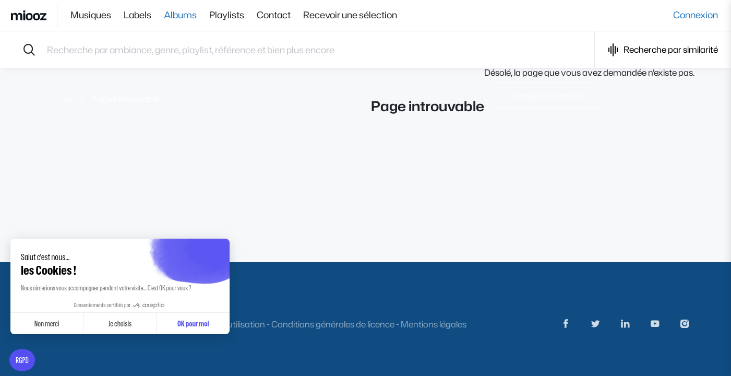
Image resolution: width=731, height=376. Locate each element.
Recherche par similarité (663, 49)
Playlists (226, 15)
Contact (274, 15)
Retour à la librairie (546, 96)
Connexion (695, 15)
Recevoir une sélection (350, 15)
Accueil (56, 98)
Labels (137, 15)
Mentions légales (433, 324)
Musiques (90, 15)
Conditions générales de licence (332, 324)
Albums (180, 15)
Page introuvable (125, 98)
